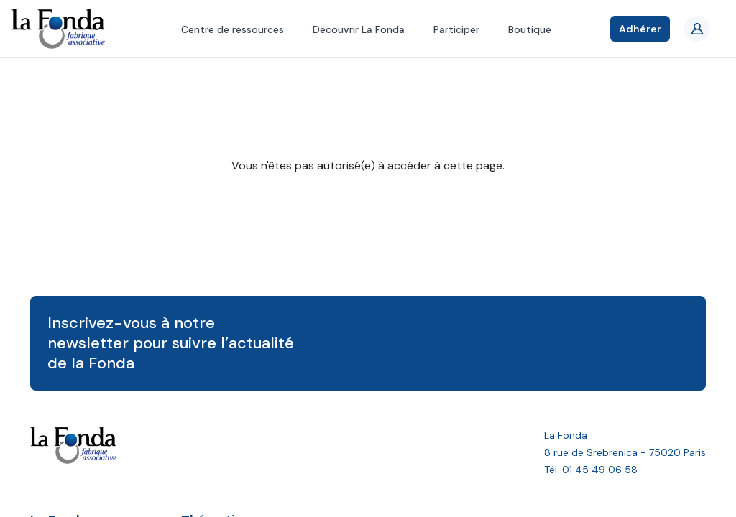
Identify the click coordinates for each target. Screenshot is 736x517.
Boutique (529, 29)
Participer (456, 29)
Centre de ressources (232, 29)
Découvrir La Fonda (359, 29)
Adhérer (640, 28)
